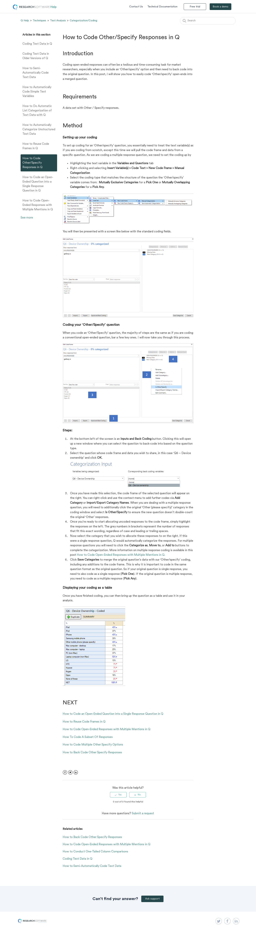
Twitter (70, 772)
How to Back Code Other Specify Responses (92, 752)
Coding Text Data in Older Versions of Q (35, 56)
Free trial (195, 6)
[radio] (118, 795)
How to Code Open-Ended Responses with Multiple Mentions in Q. (121, 555)
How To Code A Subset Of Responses (88, 737)
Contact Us (136, 6)
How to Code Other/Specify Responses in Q (32, 163)
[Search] (208, 20)
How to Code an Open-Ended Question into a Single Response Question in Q (37, 184)
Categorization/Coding (83, 20)
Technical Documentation (162, 6)
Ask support (152, 898)
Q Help (25, 20)
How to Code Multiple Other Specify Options (93, 744)
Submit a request (143, 813)
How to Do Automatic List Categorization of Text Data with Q (37, 111)
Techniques (39, 20)
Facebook (65, 772)
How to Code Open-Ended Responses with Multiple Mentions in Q (37, 205)
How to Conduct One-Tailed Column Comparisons (95, 851)
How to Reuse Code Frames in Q (35, 146)
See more (27, 217)
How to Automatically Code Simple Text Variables (36, 92)
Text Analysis (58, 20)
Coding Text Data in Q (37, 43)
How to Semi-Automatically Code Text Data (35, 73)
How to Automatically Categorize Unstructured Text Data (38, 129)
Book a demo (220, 6)
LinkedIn (75, 772)
